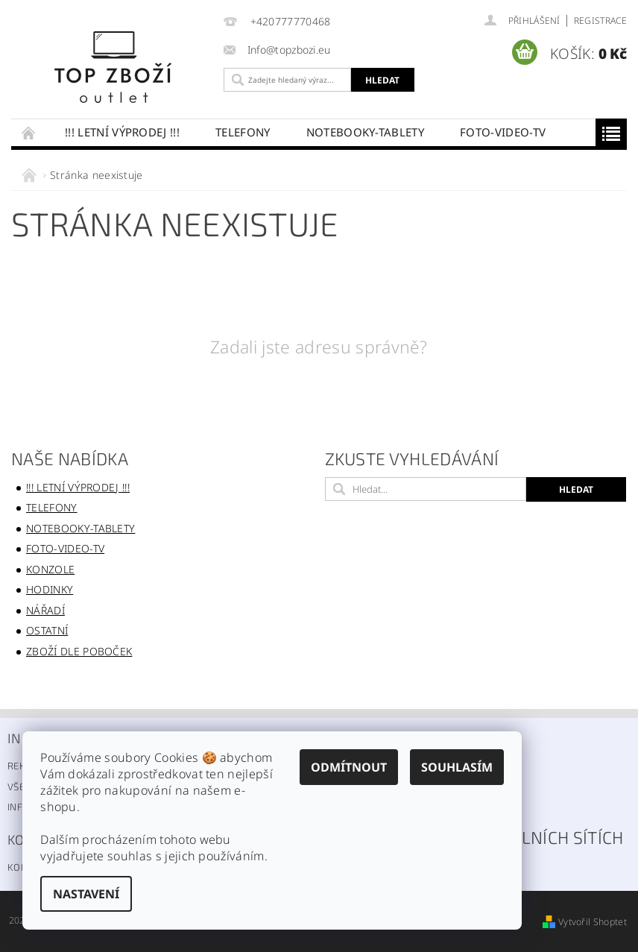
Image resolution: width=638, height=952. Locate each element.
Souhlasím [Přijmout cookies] (457, 767)
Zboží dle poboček (79, 651)
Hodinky (49, 589)
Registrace (600, 20)
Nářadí (45, 610)
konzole (50, 569)
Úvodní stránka (29, 132)
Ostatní (47, 630)
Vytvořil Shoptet (592, 921)
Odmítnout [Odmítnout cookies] (349, 767)
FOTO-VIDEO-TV (503, 131)
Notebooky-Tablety (365, 131)
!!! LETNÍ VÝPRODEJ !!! (122, 131)
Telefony (243, 131)
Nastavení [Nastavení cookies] (86, 894)
